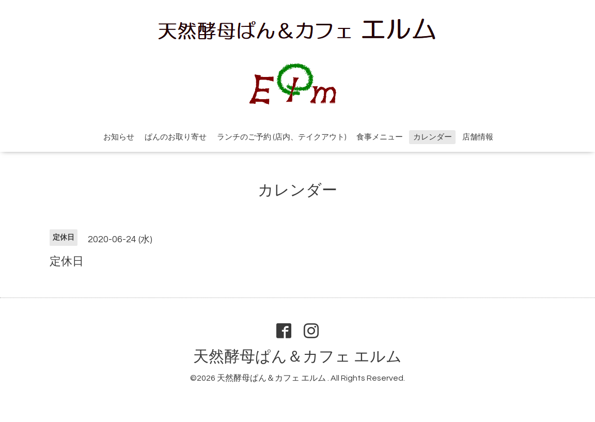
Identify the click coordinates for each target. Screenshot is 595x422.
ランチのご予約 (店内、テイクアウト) (281, 137)
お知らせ (118, 137)
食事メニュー (379, 137)
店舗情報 (477, 137)
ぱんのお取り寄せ (176, 137)
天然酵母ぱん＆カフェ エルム (297, 357)
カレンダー (432, 137)
